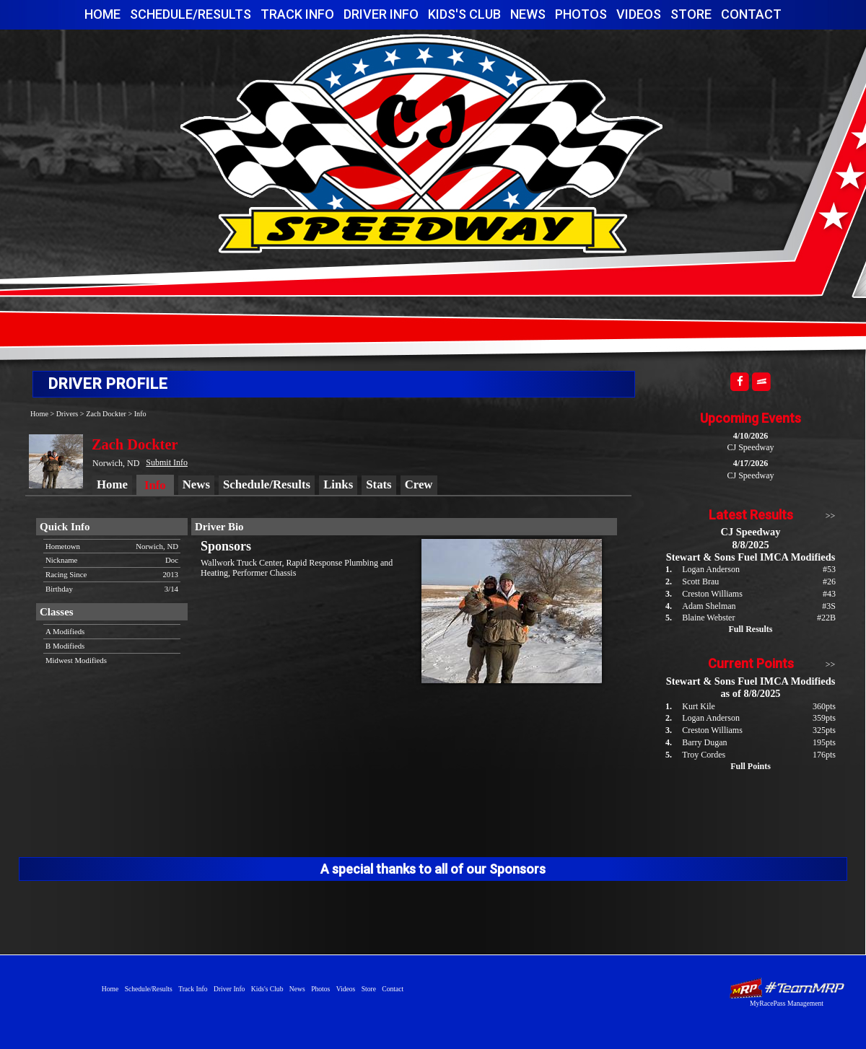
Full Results (750, 629)
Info (140, 414)
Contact (751, 14)
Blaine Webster (708, 618)
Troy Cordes (703, 755)
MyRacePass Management (786, 1003)
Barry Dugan (704, 742)
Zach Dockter (106, 414)
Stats (378, 484)
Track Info (297, 14)
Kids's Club (464, 14)
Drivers (67, 414)
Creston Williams (712, 594)
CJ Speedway (421, 143)
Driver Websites (787, 988)
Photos (581, 14)
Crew (419, 484)
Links (338, 484)
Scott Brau (700, 581)
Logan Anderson (711, 569)
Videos (638, 14)
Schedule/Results (190, 14)
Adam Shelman (708, 606)
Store (691, 14)
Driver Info (381, 14)
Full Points (750, 766)
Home (102, 14)
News (528, 14)
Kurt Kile (698, 706)
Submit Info (167, 462)
